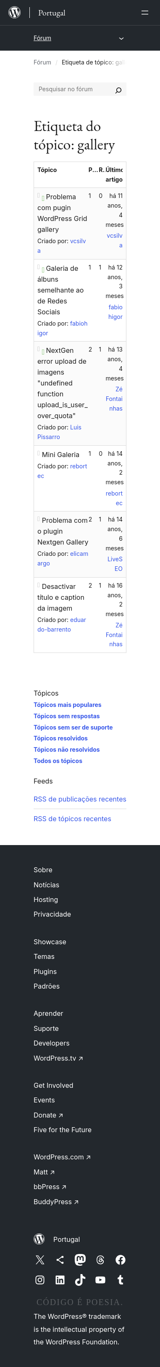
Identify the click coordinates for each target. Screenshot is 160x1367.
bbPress (50, 1186)
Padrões (47, 986)
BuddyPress (56, 1201)
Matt (44, 1172)
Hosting (46, 899)
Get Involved (53, 1085)
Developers (52, 1043)
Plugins (45, 971)
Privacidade (52, 914)
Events (44, 1100)
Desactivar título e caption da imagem (60, 597)
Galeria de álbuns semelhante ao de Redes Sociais (60, 290)
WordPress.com (62, 1157)
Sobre (43, 870)
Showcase (50, 942)
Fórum (42, 37)
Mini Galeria (60, 454)
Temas (44, 956)
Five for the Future (63, 1129)
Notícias (46, 885)
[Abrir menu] (146, 12)
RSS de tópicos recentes (72, 819)
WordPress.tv (58, 1058)
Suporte (46, 1028)
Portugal (66, 1239)
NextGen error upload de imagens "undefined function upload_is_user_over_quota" (62, 383)
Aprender (48, 1013)
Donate (48, 1115)
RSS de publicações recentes (80, 799)
